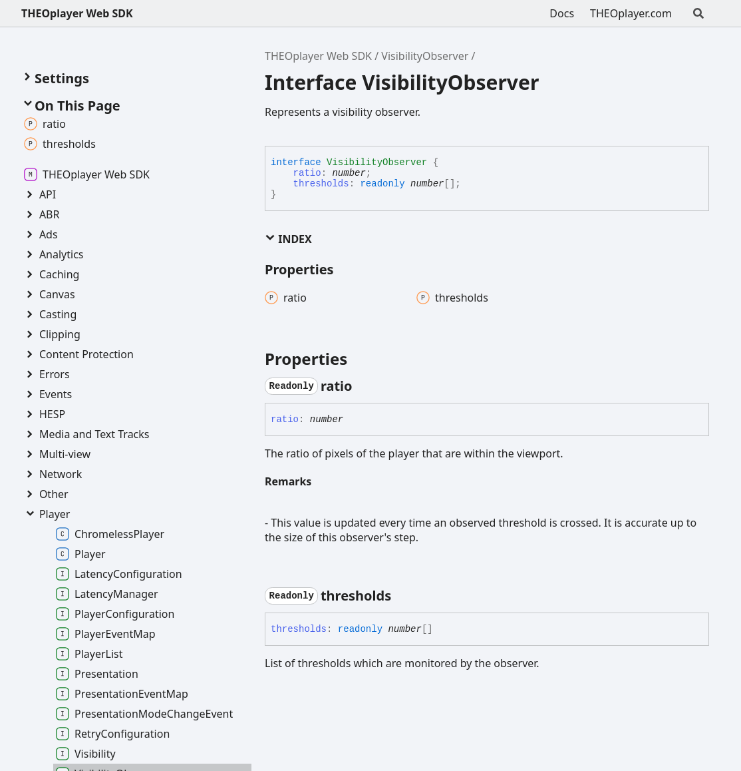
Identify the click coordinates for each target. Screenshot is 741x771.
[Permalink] (364, 386)
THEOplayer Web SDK (77, 13)
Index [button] (288, 239)
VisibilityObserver (424, 56)
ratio (307, 173)
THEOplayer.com (631, 13)
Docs (561, 13)
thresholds (321, 183)
